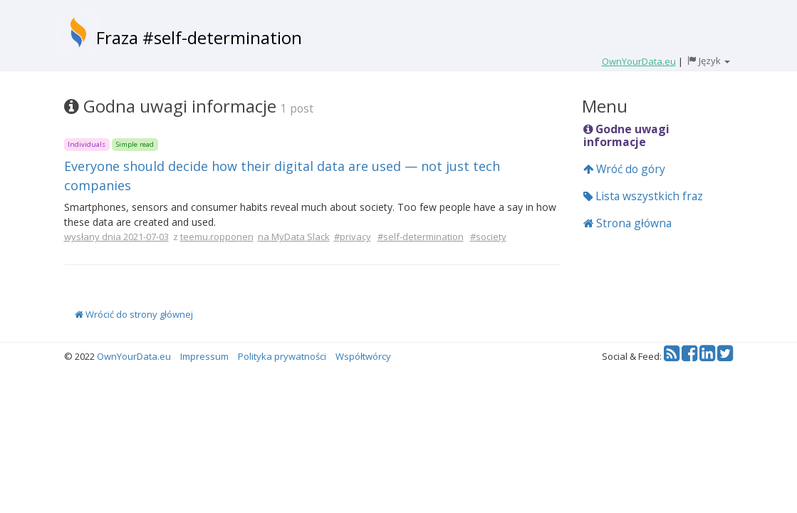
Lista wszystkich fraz (643, 196)
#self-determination (420, 236)
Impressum (204, 356)
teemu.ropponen (217, 236)
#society (488, 236)
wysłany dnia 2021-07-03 (116, 236)
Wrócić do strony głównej (134, 314)
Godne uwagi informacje (626, 135)
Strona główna (627, 223)
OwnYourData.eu (134, 356)
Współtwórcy (363, 356)
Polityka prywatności (282, 356)
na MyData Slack (294, 236)
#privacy (352, 236)
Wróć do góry (624, 169)
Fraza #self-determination (199, 37)
